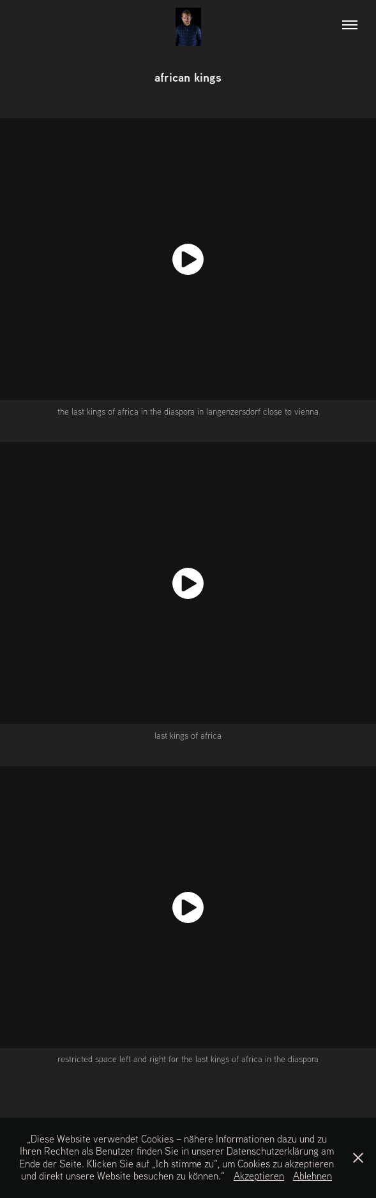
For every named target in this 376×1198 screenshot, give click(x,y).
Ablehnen (312, 1175)
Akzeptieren (259, 1175)
